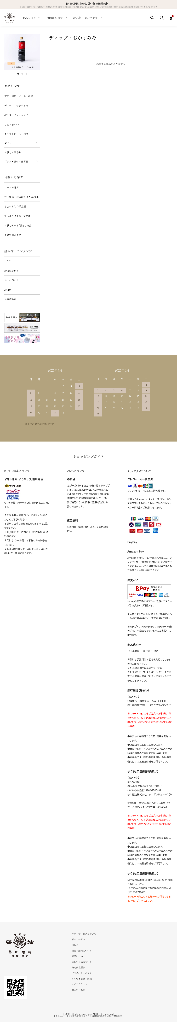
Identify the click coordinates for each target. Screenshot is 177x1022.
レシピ (8, 261)
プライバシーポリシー (83, 973)
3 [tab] (26, 74)
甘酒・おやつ (11, 124)
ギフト (8, 143)
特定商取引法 (78, 967)
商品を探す (29, 18)
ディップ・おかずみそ (16, 105)
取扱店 (8, 289)
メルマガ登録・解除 (82, 978)
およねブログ (11, 270)
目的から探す (55, 18)
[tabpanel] (22, 52)
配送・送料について (82, 950)
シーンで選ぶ (11, 187)
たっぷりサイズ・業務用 (17, 216)
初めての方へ (78, 939)
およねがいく (11, 280)
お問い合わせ (78, 989)
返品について (78, 956)
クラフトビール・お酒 (16, 134)
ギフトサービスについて (84, 933)
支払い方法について (82, 961)
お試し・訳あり (12, 152)
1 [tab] (18, 74)
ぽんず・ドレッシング (16, 115)
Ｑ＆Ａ (75, 945)
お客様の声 (10, 299)
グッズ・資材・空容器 (16, 161)
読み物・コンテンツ (85, 18)
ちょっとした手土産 (15, 206)
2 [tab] (22, 74)
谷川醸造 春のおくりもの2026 (21, 196)
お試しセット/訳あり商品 (18, 225)
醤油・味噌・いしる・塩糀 (18, 96)
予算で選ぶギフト (14, 235)
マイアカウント (79, 984)
